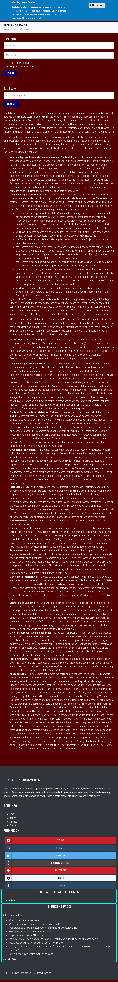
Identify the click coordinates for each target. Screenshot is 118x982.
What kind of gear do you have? (24, 920)
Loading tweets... (11, 900)
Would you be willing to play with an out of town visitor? (37, 942)
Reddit (34, 878)
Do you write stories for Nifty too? (26, 935)
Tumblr (35, 885)
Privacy (13, 821)
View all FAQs (9, 959)
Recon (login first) (38, 863)
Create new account (20, 62)
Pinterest (35, 870)
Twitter (35, 855)
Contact (14, 825)
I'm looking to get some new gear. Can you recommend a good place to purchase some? (54, 938)
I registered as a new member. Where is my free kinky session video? (43, 927)
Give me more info (32, 18)
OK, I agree (97, 5)
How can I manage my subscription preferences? (33, 931)
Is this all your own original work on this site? (31, 953)
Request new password (21, 66)
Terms (13, 817)
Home (7, 29)
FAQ (12, 814)
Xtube (34, 840)
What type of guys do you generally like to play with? (35, 924)
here (97, 795)
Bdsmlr (35, 848)
